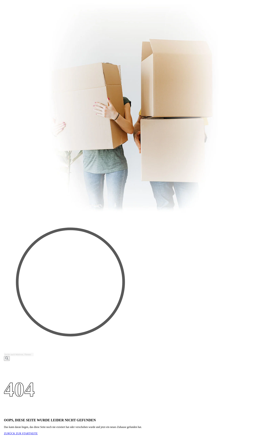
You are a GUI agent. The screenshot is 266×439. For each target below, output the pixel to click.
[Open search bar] (5, 351)
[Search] (7, 358)
